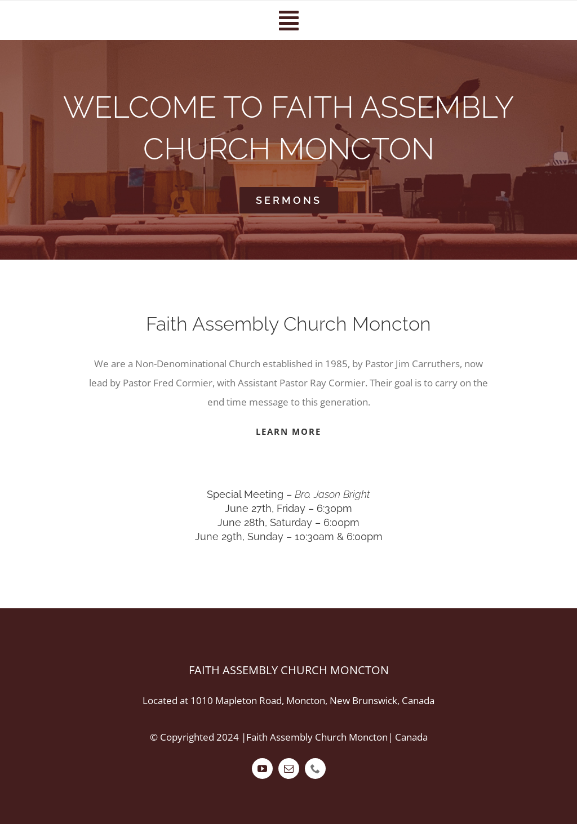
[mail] (288, 768)
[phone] (315, 768)
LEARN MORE (288, 431)
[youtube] (262, 768)
